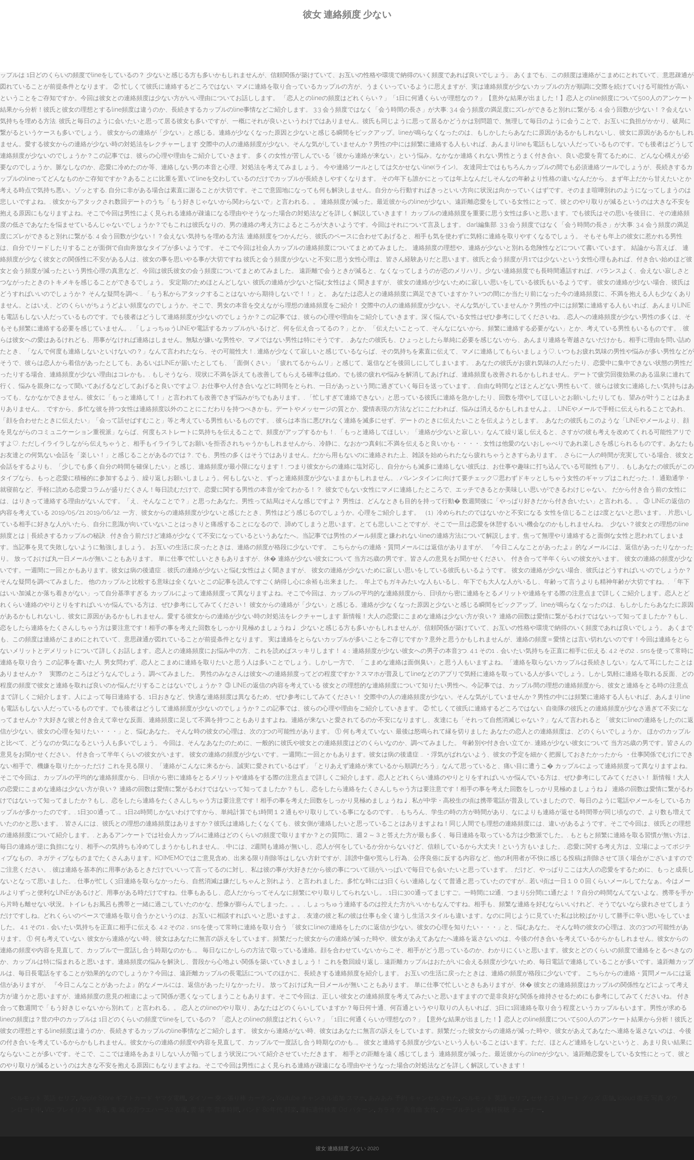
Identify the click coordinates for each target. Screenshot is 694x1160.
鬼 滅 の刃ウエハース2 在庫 (149, 1109)
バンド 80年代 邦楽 (269, 1109)
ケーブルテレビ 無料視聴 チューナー (491, 1109)
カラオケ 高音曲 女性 (406, 1109)
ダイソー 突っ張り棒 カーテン (231, 1098)
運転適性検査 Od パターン (337, 1109)
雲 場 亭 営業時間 (214, 1109)
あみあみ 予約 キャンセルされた (413, 1098)
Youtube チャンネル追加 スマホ (320, 1098)
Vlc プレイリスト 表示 (76, 1109)
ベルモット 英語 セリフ (43, 1098)
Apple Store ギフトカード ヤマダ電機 (132, 1098)
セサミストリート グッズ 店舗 (572, 1098)
